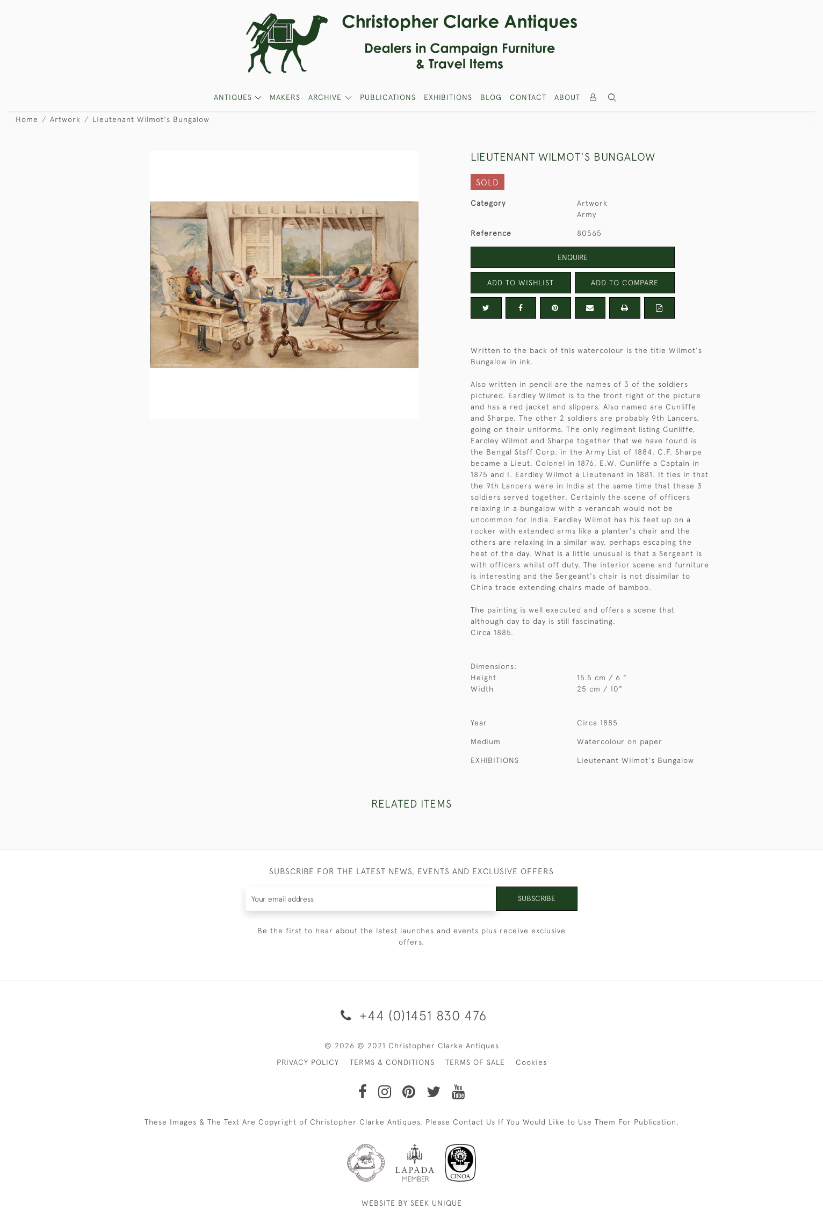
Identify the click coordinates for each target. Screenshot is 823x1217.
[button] (612, 97)
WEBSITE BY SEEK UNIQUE (412, 1203)
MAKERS (285, 97)
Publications (388, 97)
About (567, 97)
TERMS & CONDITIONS (392, 1062)
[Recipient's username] (371, 899)
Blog (491, 97)
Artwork (65, 119)
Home (27, 119)
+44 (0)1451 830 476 (412, 1015)
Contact (528, 97)
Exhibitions (448, 97)
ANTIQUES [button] (234, 97)
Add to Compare (625, 282)
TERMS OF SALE (475, 1062)
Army (586, 214)
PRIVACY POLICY (308, 1062)
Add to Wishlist (520, 282)
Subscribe (536, 898)
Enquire (573, 257)
